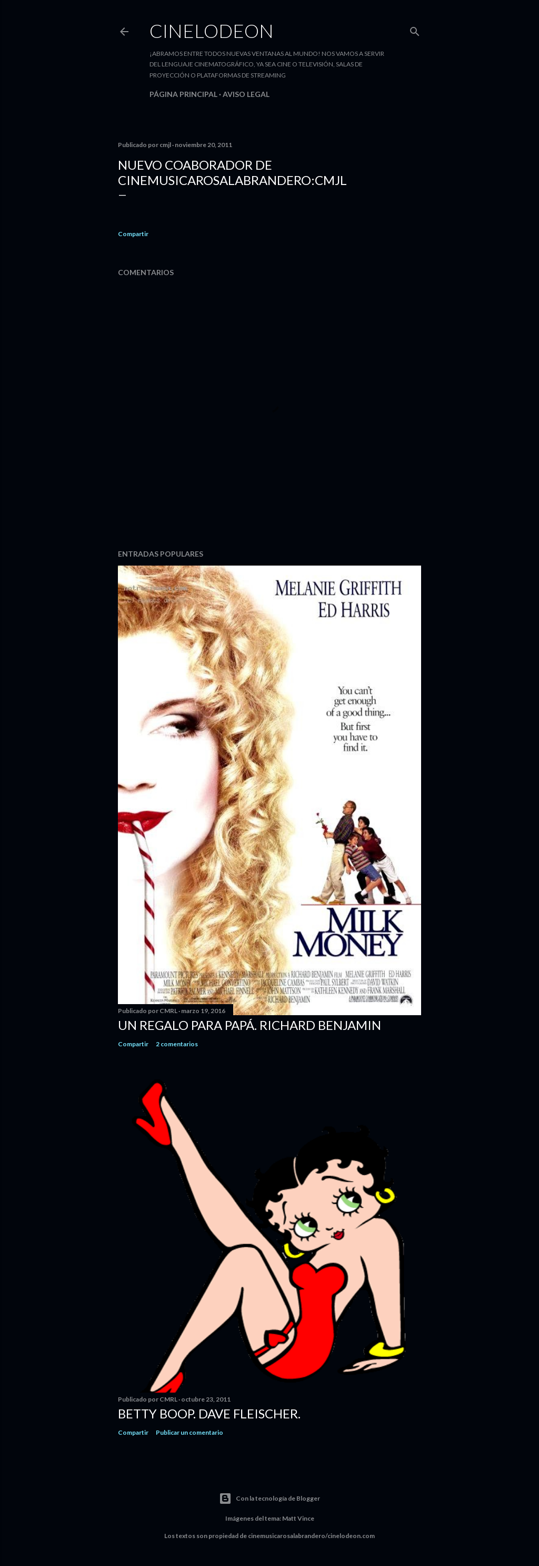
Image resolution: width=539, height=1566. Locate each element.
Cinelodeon (211, 30)
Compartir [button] (133, 234)
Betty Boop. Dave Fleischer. (209, 1413)
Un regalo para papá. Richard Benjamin (249, 1025)
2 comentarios (177, 1044)
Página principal (183, 94)
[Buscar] (414, 29)
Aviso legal (246, 94)
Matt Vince (298, 1518)
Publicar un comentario (189, 1432)
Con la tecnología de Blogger (269, 1498)
